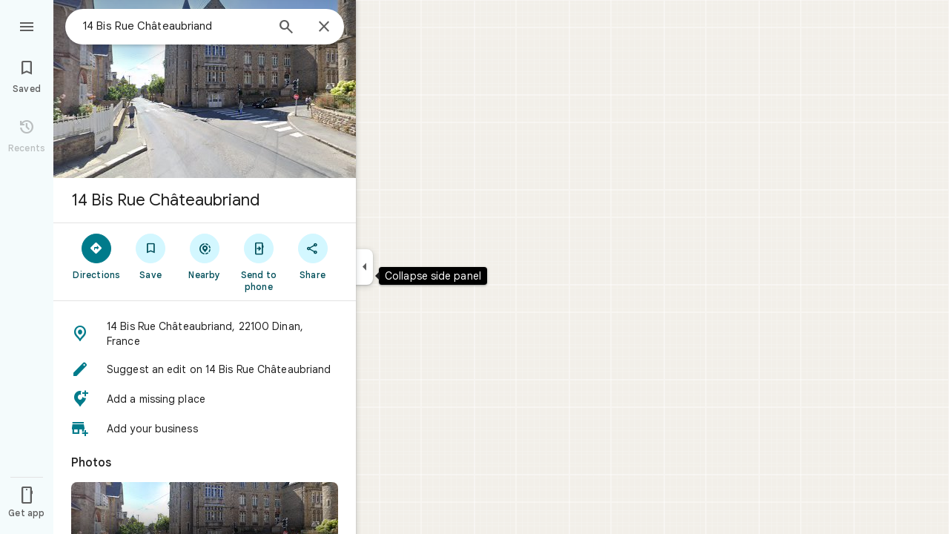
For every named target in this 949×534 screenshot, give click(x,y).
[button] (204, 334)
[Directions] (97, 256)
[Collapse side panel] (364, 267)
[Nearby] (205, 256)
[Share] (312, 256)
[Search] (286, 28)
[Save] (151, 256)
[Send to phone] (258, 262)
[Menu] (26, 25)
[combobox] (174, 26)
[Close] (324, 27)
